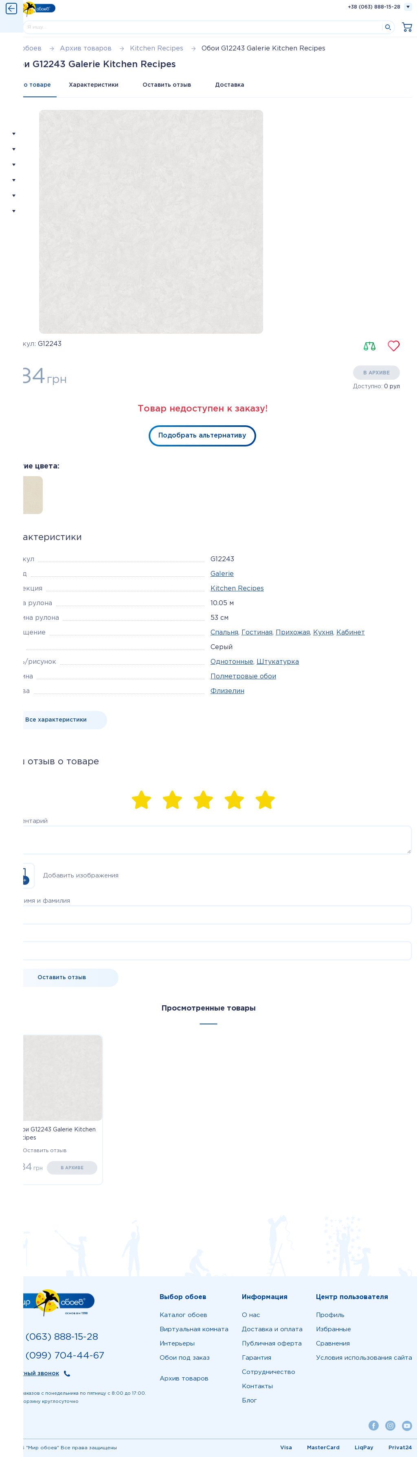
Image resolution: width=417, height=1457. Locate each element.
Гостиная (256, 633)
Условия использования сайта (364, 1358)
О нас (251, 1315)
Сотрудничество (268, 1372)
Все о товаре (31, 84)
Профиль (330, 1315)
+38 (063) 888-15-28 (374, 7)
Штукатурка (278, 662)
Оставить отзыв (167, 84)
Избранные (333, 1329)
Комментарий (26, 821)
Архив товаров (184, 1378)
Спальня (224, 633)
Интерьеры (177, 1343)
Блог (249, 1400)
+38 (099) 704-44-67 (54, 1356)
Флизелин (227, 691)
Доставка (231, 84)
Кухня (323, 633)
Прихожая (293, 633)
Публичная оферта (272, 1343)
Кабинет (350, 633)
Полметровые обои (243, 677)
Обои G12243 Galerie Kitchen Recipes (54, 1133)
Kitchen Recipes (237, 589)
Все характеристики (56, 720)
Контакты (257, 1386)
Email (13, 936)
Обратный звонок (32, 1373)
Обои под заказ (185, 1358)
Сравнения (333, 1343)
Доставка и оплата (272, 1329)
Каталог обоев (183, 1315)
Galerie (222, 574)
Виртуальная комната (194, 1329)
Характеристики (94, 84)
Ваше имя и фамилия (37, 901)
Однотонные (232, 662)
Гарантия (256, 1358)
